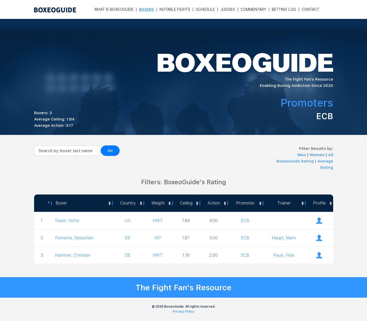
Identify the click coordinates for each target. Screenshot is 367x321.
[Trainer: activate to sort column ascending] (284, 203)
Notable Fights (174, 9)
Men (302, 154)
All (330, 154)
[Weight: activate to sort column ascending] (157, 203)
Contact (310, 9)
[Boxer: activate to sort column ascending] (81, 203)
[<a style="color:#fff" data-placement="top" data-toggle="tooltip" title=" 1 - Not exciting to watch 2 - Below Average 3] (213, 203)
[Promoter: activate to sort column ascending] (245, 203)
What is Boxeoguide (114, 9)
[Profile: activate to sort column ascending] (319, 203)
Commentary (253, 9)
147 (157, 237)
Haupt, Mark (284, 237)
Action (214, 203)
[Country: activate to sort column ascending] (127, 203)
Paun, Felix (283, 255)
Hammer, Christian (73, 255)
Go (110, 151)
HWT (158, 220)
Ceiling (186, 203)
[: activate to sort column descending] (42, 203)
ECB (245, 220)
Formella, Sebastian (74, 237)
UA (128, 220)
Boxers (146, 9)
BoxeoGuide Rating (295, 161)
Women (318, 154)
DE (128, 237)
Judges (227, 9)
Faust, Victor (67, 220)
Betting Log (284, 9)
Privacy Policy (183, 311)
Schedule (205, 9)
